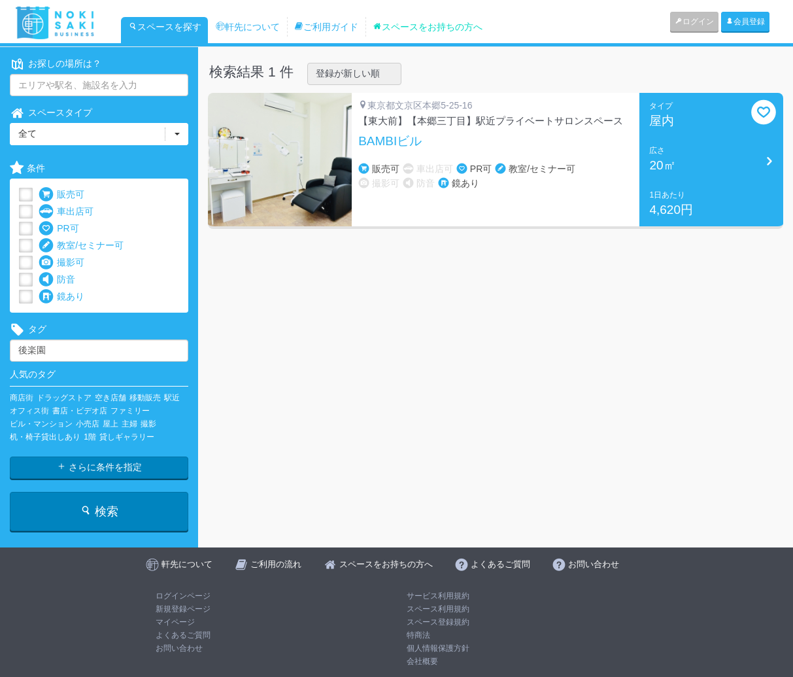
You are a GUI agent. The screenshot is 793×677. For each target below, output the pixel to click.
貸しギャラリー (126, 437)
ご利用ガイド (326, 27)
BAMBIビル (390, 141)
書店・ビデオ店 (79, 410)
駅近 (172, 397)
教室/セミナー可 (81, 245)
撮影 (148, 423)
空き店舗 (110, 397)
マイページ (175, 622)
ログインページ (183, 595)
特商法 (418, 635)
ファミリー (130, 410)
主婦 (129, 423)
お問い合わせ (179, 648)
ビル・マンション (41, 423)
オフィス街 (29, 410)
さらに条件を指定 (99, 467)
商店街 (21, 397)
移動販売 (145, 397)
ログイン (694, 21)
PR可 (58, 228)
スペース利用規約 (438, 609)
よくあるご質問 (183, 635)
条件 (27, 168)
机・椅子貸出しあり (45, 437)
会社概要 (422, 661)
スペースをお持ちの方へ (427, 27)
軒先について (248, 27)
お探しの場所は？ (55, 63)
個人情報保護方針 (438, 648)
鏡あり (61, 297)
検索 (99, 511)
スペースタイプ (51, 112)
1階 (90, 437)
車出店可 (66, 211)
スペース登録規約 (438, 622)
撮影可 (61, 262)
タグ (28, 329)
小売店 (87, 423)
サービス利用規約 (438, 595)
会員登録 (745, 21)
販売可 (61, 194)
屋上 (110, 423)
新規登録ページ (183, 609)
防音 (57, 279)
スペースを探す (164, 27)
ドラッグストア (64, 397)
